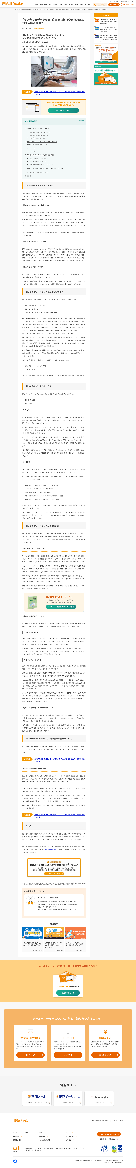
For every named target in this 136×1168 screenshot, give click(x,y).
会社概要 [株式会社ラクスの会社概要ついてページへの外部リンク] (77, 1160)
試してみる (68, 1055)
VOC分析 (33, 151)
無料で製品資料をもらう (108, 1134)
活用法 (55, 4)
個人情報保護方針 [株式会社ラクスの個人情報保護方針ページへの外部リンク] (99, 1160)
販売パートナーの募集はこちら (109, 1139)
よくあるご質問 (114, 1)
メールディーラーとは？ (21, 1133)
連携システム (79, 4)
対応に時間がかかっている (38, 162)
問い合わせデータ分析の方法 (37, 144)
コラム (131, 1)
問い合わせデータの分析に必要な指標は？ (42, 142)
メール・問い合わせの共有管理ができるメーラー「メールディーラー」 (32, 9)
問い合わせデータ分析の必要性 (38, 128)
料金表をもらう (105, 1055)
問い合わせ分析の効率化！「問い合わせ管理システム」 (46, 168)
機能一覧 (16, 1136)
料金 (61, 4)
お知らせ (68, 1140)
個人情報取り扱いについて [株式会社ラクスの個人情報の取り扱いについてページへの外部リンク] (86, 1160)
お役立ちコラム (55, 9)
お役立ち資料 (124, 1)
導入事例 (87, 4)
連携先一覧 (17, 1140)
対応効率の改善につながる (38, 138)
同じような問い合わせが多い (39, 159)
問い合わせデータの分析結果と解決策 (40, 155)
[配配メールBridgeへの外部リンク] (68, 1098)
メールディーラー (51, 849)
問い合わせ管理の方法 (65, 9)
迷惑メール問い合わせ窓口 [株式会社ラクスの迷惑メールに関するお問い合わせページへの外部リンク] (111, 1160)
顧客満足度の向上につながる (39, 135)
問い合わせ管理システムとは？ (39, 172)
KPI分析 (32, 148)
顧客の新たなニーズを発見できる (40, 132)
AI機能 (71, 4)
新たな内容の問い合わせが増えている (42, 165)
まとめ (29, 176)
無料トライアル (127, 4)
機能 (65, 4)
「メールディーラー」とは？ (43, 4)
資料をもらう (114, 4)
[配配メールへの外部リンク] (37, 1098)
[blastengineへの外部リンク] (99, 1098)
